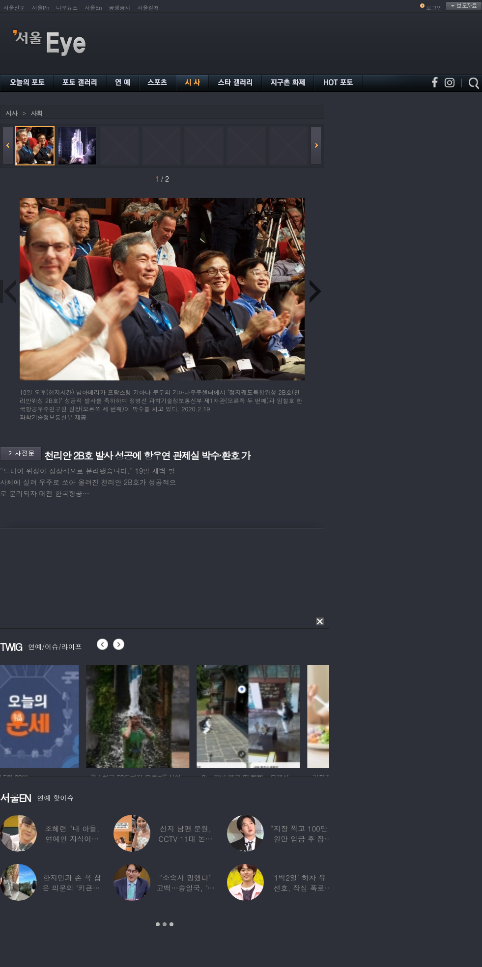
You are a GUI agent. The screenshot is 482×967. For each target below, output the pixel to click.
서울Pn (40, 7)
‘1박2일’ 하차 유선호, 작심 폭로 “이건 (299, 887)
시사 (11, 113)
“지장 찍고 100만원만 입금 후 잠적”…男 (298, 838)
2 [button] (165, 924)
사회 (36, 113)
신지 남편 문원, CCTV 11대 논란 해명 (185, 838)
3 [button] (171, 924)
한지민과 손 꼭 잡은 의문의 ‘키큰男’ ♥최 (72, 887)
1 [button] (158, 924)
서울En (93, 7)
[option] (51, 715)
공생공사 (120, 7)
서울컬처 (148, 7)
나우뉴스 (67, 7)
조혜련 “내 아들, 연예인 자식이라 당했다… (72, 838)
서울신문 (14, 7)
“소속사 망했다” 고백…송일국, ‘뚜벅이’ (185, 887)
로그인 (434, 7)
